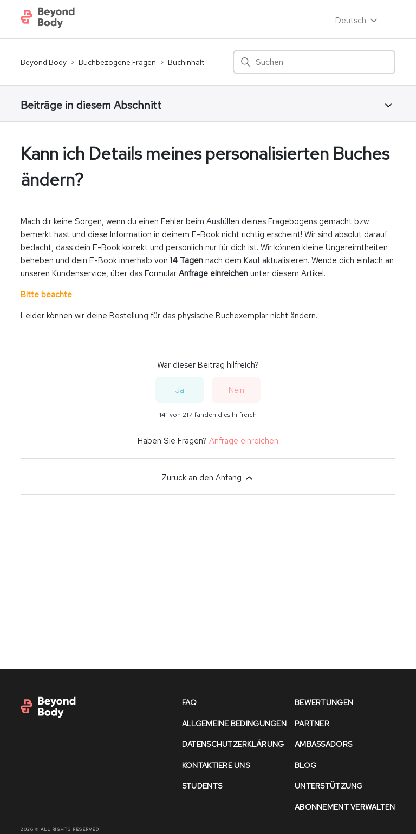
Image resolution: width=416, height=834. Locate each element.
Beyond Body (44, 62)
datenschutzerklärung (233, 744)
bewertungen (324, 702)
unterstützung (329, 786)
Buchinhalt (186, 62)
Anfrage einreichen (243, 440)
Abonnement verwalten (345, 807)
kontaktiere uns (216, 765)
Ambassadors (323, 744)
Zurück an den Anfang (208, 477)
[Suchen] (314, 62)
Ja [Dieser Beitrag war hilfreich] (180, 390)
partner (312, 723)
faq (189, 702)
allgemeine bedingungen (234, 723)
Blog (305, 765)
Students (202, 786)
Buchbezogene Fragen (117, 62)
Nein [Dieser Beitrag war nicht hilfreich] (236, 390)
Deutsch (357, 20)
